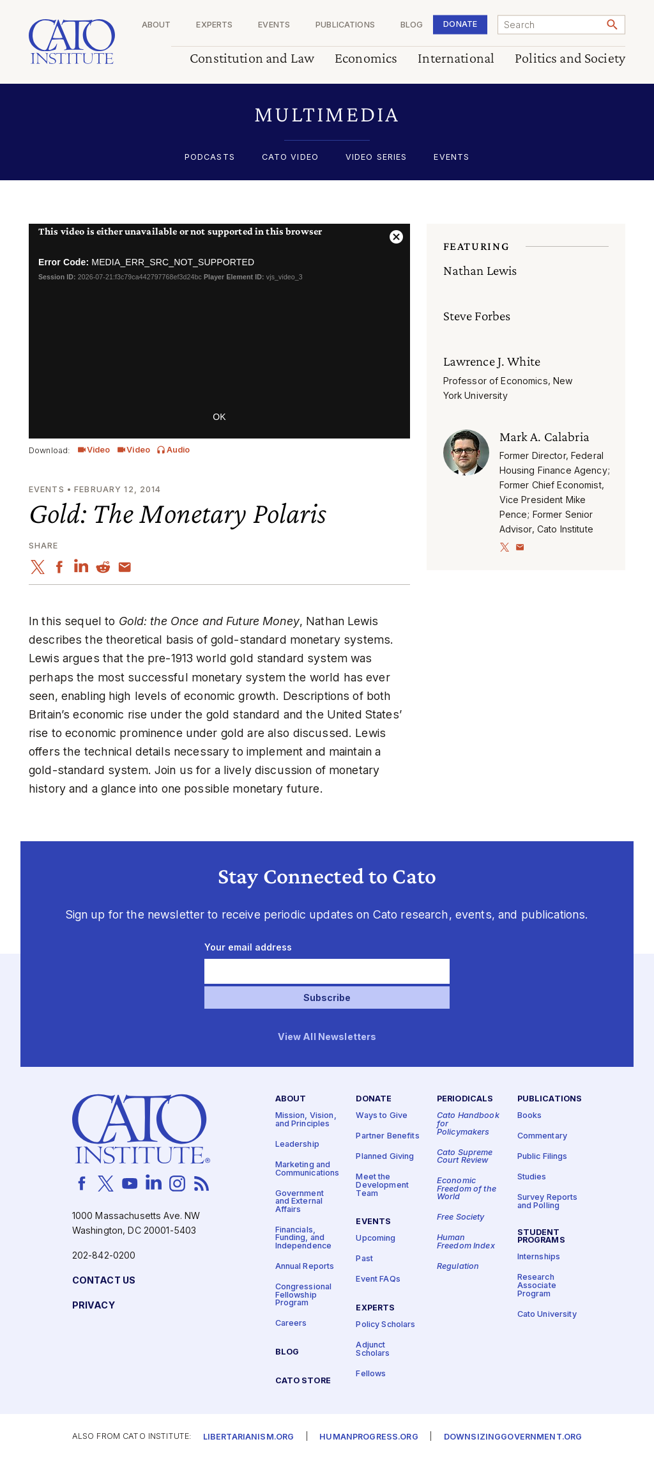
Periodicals (465, 1100)
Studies (532, 1178)
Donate (460, 24)
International (456, 58)
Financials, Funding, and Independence (303, 1238)
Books (529, 1116)
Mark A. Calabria (544, 436)
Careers (291, 1324)
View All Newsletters (327, 1037)
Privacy (93, 1305)
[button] (327, 114)
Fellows (371, 1374)
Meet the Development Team (382, 1186)
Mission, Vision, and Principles (306, 1120)
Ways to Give (381, 1116)
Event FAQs (378, 1280)
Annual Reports (305, 1266)
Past (364, 1259)
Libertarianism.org (248, 1437)
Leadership (297, 1144)
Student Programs (541, 1237)
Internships (539, 1258)
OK (219, 417)
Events (274, 25)
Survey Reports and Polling (547, 1202)
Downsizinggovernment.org (513, 1437)
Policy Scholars (385, 1325)
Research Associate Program (536, 1286)
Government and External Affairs (299, 1202)
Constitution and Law (252, 58)
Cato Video (290, 157)
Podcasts (210, 157)
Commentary (542, 1137)
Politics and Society (570, 58)
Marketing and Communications (307, 1169)
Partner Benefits (387, 1137)
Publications (345, 25)
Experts (214, 25)
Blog (411, 25)
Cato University (547, 1314)
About (156, 25)
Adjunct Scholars (373, 1349)
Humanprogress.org (368, 1437)
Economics (366, 58)
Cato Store (303, 1381)
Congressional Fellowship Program (303, 1295)
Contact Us (103, 1280)
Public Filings (542, 1157)
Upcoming (375, 1239)
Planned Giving (385, 1157)
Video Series (376, 157)
